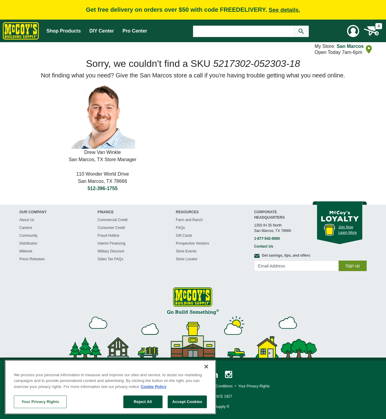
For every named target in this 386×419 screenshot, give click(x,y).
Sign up (353, 265)
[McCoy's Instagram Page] (228, 374)
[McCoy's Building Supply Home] (20, 31)
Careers (25, 228)
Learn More (347, 232)
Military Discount (111, 251)
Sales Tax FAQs (110, 259)
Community (28, 235)
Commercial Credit (113, 220)
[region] (110, 387)
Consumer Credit (111, 228)
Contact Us (263, 246)
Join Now (345, 227)
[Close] (206, 366)
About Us (26, 220)
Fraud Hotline (108, 235)
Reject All (143, 401)
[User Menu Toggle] (353, 31)
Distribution (28, 243)
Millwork (25, 251)
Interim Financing (111, 243)
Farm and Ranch (189, 220)
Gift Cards (184, 235)
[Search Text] (243, 31)
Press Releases (32, 259)
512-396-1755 (102, 188)
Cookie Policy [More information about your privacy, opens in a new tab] (153, 386)
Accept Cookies (187, 401)
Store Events (186, 251)
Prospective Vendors (192, 243)
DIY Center (101, 30)
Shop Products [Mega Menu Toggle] (63, 30)
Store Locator (187, 259)
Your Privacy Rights (40, 401)
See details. (284, 10)
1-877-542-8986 (267, 238)
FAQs (180, 228)
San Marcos (350, 46)
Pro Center (134, 30)
